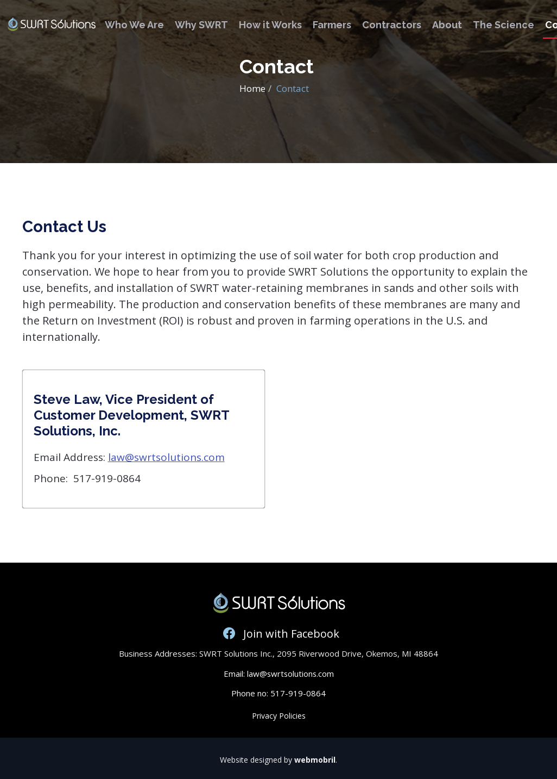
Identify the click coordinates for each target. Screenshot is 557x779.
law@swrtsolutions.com (166, 457)
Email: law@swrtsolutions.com (278, 673)
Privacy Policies (279, 716)
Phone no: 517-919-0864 (278, 693)
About (447, 24)
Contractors (391, 24)
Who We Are (134, 24)
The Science (503, 24)
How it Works (270, 24)
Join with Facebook (278, 633)
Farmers (332, 24)
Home (252, 88)
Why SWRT (201, 24)
